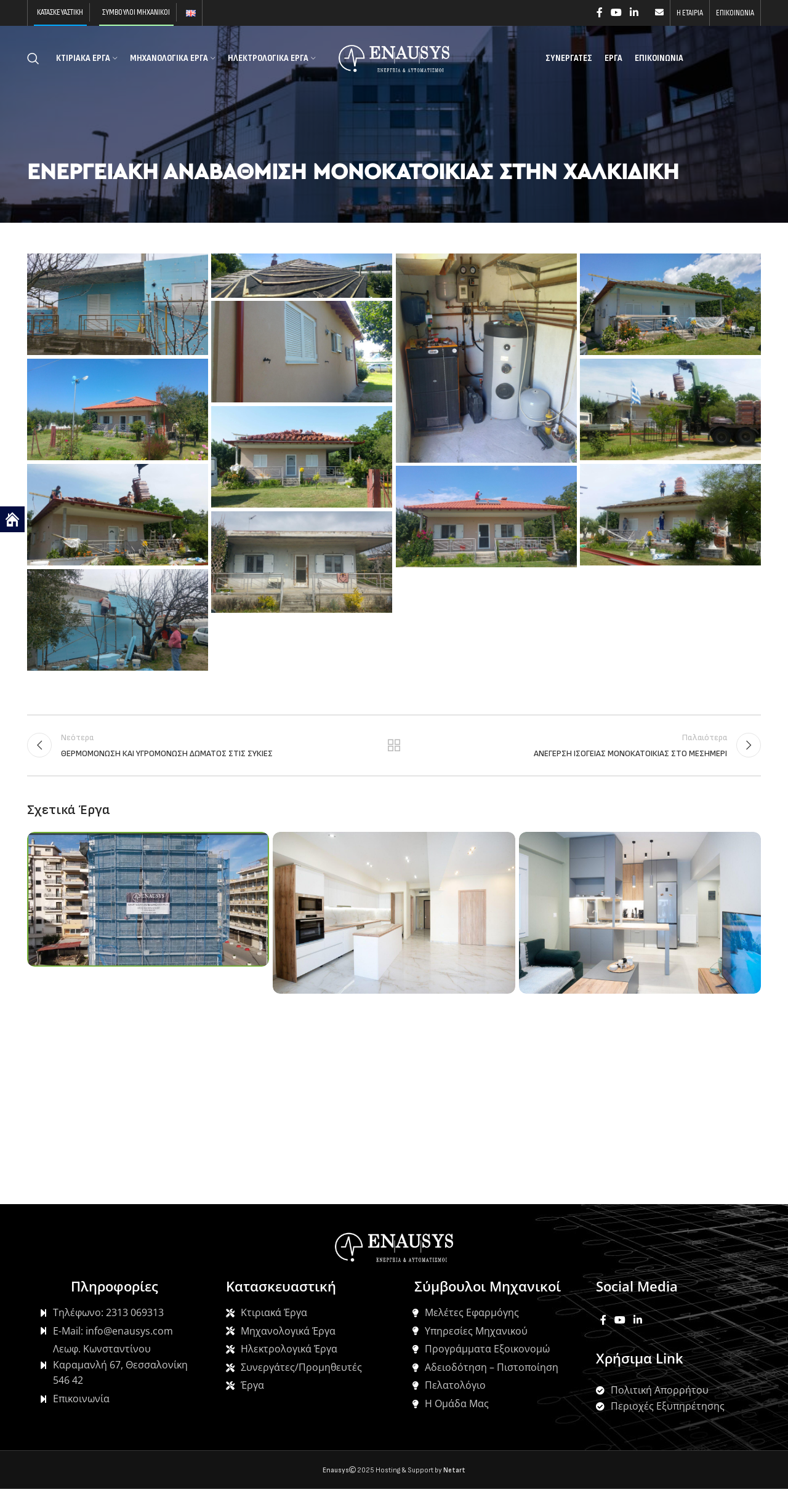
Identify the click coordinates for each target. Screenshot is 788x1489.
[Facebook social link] (599, 13)
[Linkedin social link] (634, 13)
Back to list (394, 745)
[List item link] (113, 1313)
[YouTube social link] (615, 13)
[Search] (33, 58)
